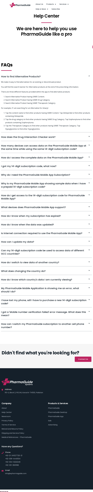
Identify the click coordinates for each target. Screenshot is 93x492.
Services (64, 4)
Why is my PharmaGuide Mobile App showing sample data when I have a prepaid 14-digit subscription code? (43, 185)
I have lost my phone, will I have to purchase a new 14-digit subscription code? (44, 302)
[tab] (46, 76)
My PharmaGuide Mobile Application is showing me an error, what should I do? (40, 290)
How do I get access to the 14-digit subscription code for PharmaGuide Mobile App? (43, 197)
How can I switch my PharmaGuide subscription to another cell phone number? (42, 325)
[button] (83, 359)
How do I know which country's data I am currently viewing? (36, 279)
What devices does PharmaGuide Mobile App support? (33, 207)
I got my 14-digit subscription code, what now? (28, 166)
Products (51, 4)
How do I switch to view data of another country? (30, 262)
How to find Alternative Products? (21, 76)
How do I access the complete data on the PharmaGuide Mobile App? (42, 157)
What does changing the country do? (23, 271)
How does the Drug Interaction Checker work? (28, 137)
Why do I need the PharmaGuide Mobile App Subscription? (35, 174)
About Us (39, 4)
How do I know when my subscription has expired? (31, 216)
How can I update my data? (17, 241)
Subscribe (56, 9)
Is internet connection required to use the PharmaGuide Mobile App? (41, 233)
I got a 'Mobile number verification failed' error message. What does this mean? (43, 313)
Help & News (42, 9)
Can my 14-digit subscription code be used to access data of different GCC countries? (42, 252)
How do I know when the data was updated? (27, 224)
